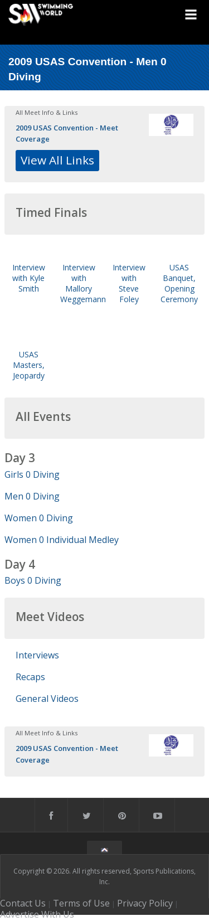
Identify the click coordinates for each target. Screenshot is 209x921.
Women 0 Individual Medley (61, 540)
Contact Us (23, 903)
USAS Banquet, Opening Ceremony (179, 283)
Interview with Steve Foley (129, 283)
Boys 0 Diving (32, 580)
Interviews (37, 655)
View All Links (57, 160)
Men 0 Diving (32, 496)
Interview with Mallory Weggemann (83, 283)
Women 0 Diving (38, 518)
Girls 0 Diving (32, 474)
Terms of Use (81, 903)
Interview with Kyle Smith (28, 278)
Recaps (30, 677)
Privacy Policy (145, 903)
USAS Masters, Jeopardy (29, 365)
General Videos (47, 698)
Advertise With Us (37, 914)
